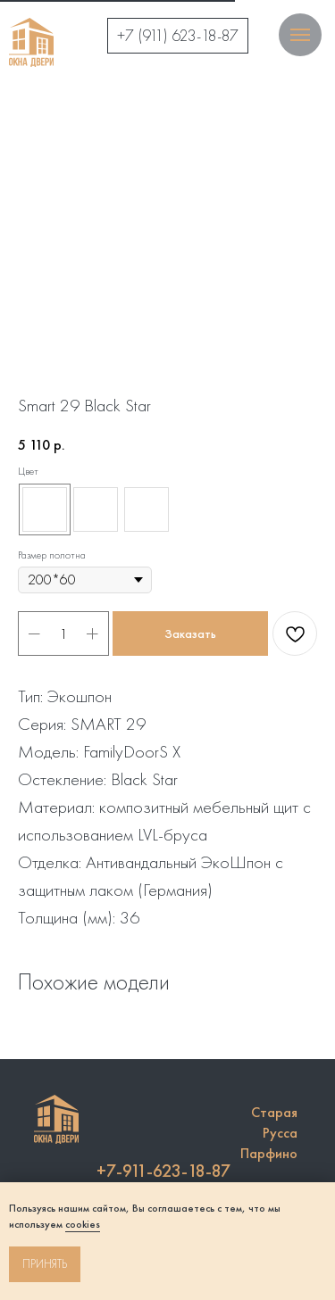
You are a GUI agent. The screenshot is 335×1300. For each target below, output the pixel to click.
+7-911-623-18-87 (163, 1170)
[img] (31, 42)
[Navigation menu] (300, 35)
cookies (82, 1224)
